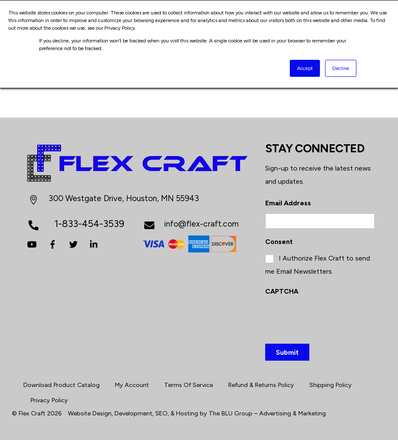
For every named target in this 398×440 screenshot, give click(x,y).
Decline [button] (340, 68)
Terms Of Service (188, 385)
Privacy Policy (49, 400)
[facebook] (52, 243)
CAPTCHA (281, 291)
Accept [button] (305, 68)
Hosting (187, 413)
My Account (132, 385)
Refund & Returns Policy (261, 385)
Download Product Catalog (61, 385)
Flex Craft (32, 413)
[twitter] (73, 243)
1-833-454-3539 (89, 224)
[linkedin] (94, 243)
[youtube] (31, 243)
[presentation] (329, 317)
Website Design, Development (110, 413)
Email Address (288, 203)
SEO (161, 413)
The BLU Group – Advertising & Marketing (267, 413)
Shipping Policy (330, 385)
